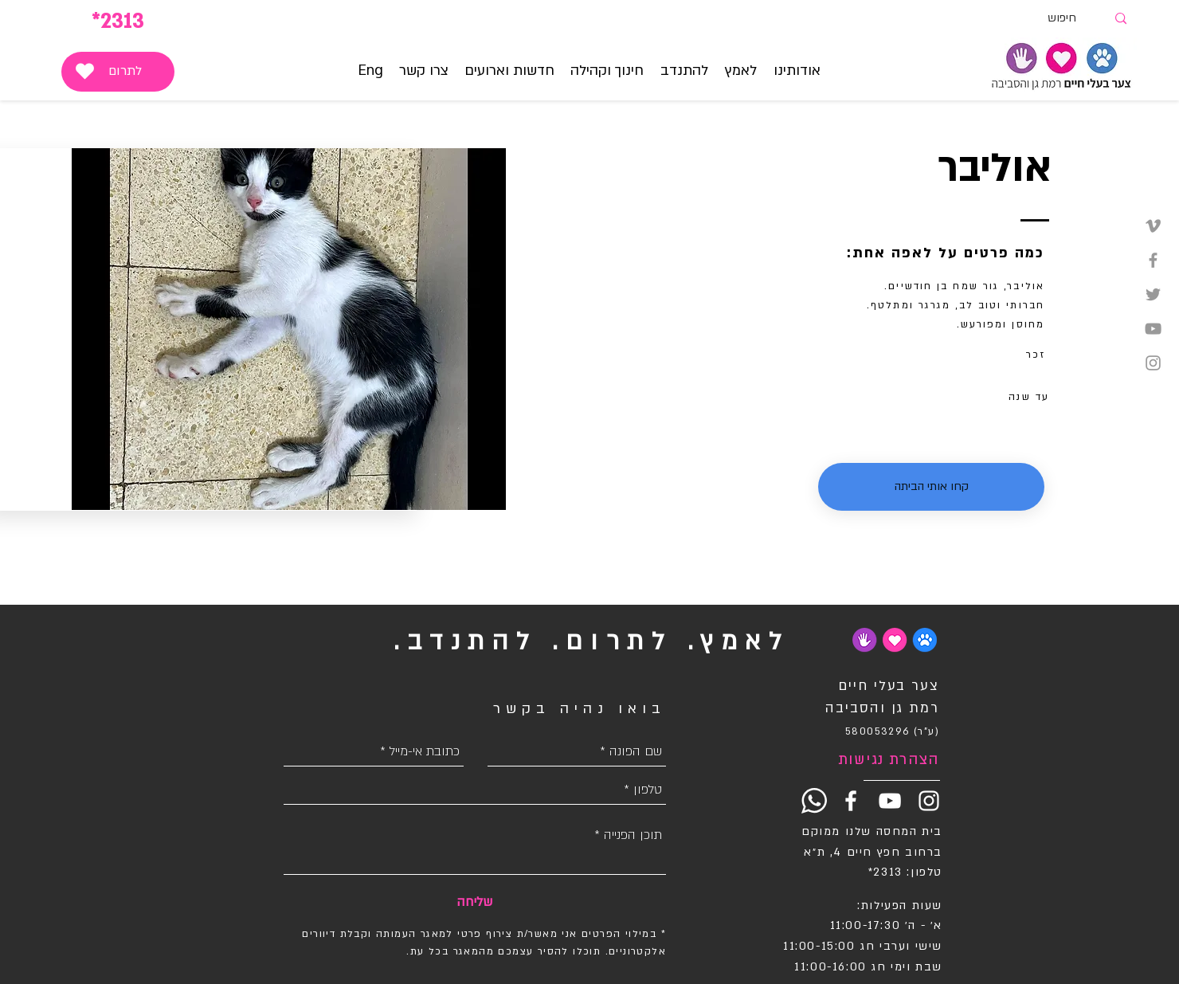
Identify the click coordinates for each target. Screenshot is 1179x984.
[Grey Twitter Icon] (1153, 294)
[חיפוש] (1077, 18)
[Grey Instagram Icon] (1153, 363)
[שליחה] (474, 902)
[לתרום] (117, 72)
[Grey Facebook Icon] (1153, 260)
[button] (740, 71)
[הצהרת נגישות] (882, 760)
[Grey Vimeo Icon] (1153, 226)
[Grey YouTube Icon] (1153, 329)
